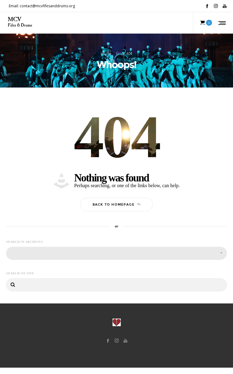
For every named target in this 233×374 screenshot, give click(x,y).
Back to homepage (117, 211)
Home (106, 56)
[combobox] (116, 259)
